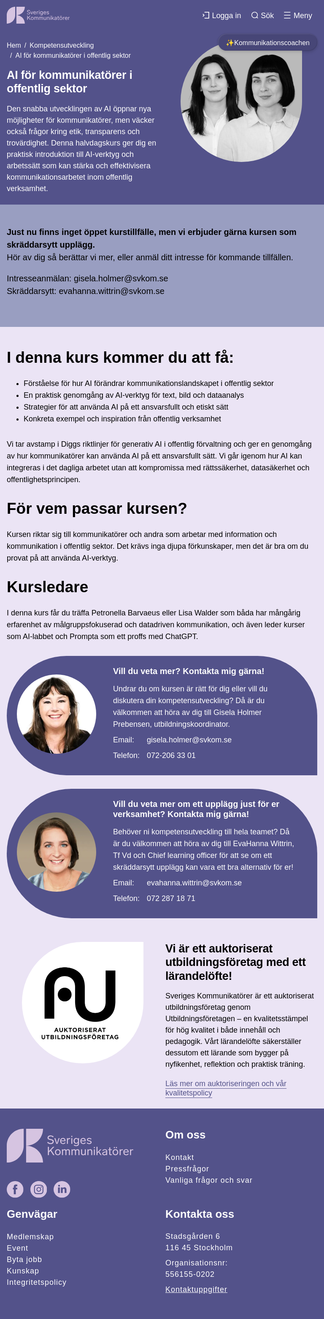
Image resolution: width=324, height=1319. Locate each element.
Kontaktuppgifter (196, 1289)
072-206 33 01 (171, 755)
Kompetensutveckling (62, 45)
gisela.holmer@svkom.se (189, 740)
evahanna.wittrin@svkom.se (194, 883)
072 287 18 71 (171, 898)
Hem (14, 45)
